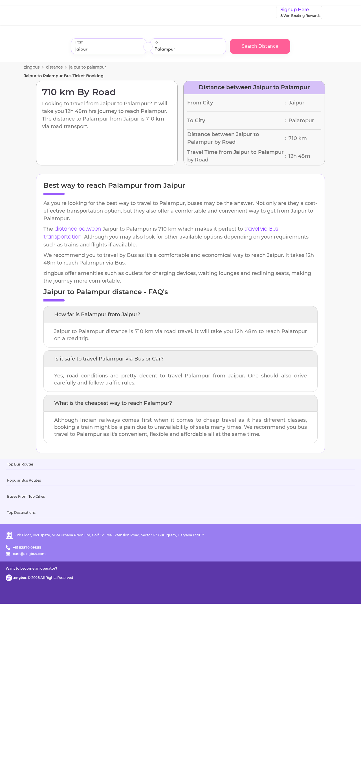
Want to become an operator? (221, 754)
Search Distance (260, 46)
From (79, 42)
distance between (77, 229)
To (156, 42)
